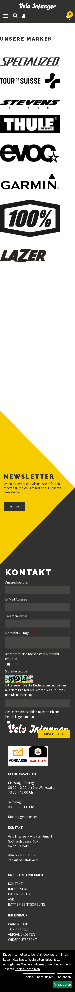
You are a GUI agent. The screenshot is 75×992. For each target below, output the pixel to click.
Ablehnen (64, 977)
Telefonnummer (16, 616)
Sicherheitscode (16, 671)
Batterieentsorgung (26, 904)
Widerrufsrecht (22, 939)
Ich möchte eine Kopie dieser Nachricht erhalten (32, 656)
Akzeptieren (62, 984)
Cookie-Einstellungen (39, 977)
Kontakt (15, 883)
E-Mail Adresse (16, 599)
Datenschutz (19, 894)
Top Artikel (18, 929)
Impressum (17, 888)
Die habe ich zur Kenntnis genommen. (32, 714)
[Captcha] (37, 703)
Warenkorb (18, 924)
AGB (11, 899)
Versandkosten (21, 934)
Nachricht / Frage (17, 632)
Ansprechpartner (16, 582)
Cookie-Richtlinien (27, 969)
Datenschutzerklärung (26, 711)
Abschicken (54, 734)
